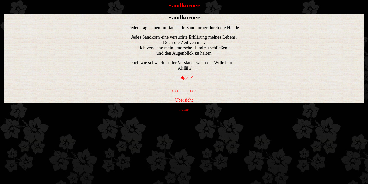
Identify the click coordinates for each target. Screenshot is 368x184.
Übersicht (184, 100)
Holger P (184, 77)
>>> (193, 91)
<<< (175, 91)
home (184, 109)
